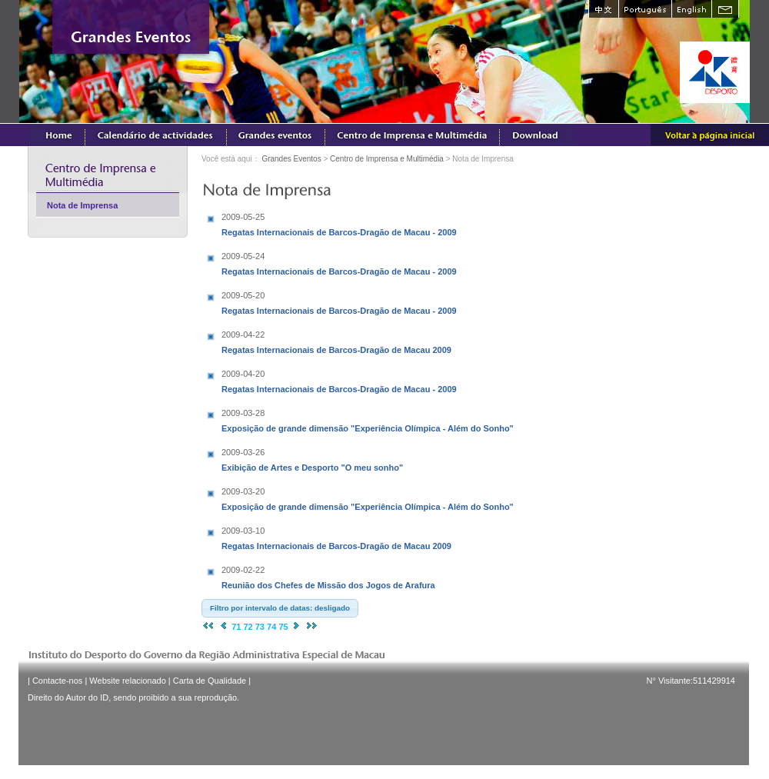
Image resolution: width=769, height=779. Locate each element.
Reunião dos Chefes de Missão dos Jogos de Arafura (328, 576)
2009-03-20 (243, 491)
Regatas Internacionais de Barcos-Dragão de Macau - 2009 (339, 223)
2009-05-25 (243, 216)
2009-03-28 (243, 413)
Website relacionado (127, 680)
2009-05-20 (243, 295)
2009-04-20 (243, 373)
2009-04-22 (243, 334)
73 (260, 626)
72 (247, 626)
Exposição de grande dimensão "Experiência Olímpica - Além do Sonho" (367, 419)
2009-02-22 (243, 569)
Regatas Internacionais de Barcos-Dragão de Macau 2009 (336, 341)
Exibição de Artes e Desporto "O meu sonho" (317, 458)
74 (271, 626)
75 (283, 626)
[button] (279, 608)
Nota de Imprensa (82, 205)
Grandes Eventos (291, 159)
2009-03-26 (243, 452)
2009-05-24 (243, 256)
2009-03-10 (243, 530)
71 (236, 626)
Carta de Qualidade (209, 680)
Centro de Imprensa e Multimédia (387, 159)
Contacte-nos (57, 680)
